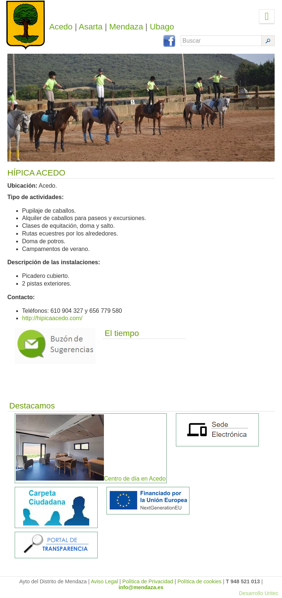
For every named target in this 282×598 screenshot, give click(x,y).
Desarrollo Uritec (258, 593)
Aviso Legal (104, 581)
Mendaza (126, 26)
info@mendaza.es (141, 587)
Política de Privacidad (147, 581)
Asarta (91, 26)
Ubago (162, 26)
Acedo (61, 26)
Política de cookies (199, 581)
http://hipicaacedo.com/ (52, 318)
